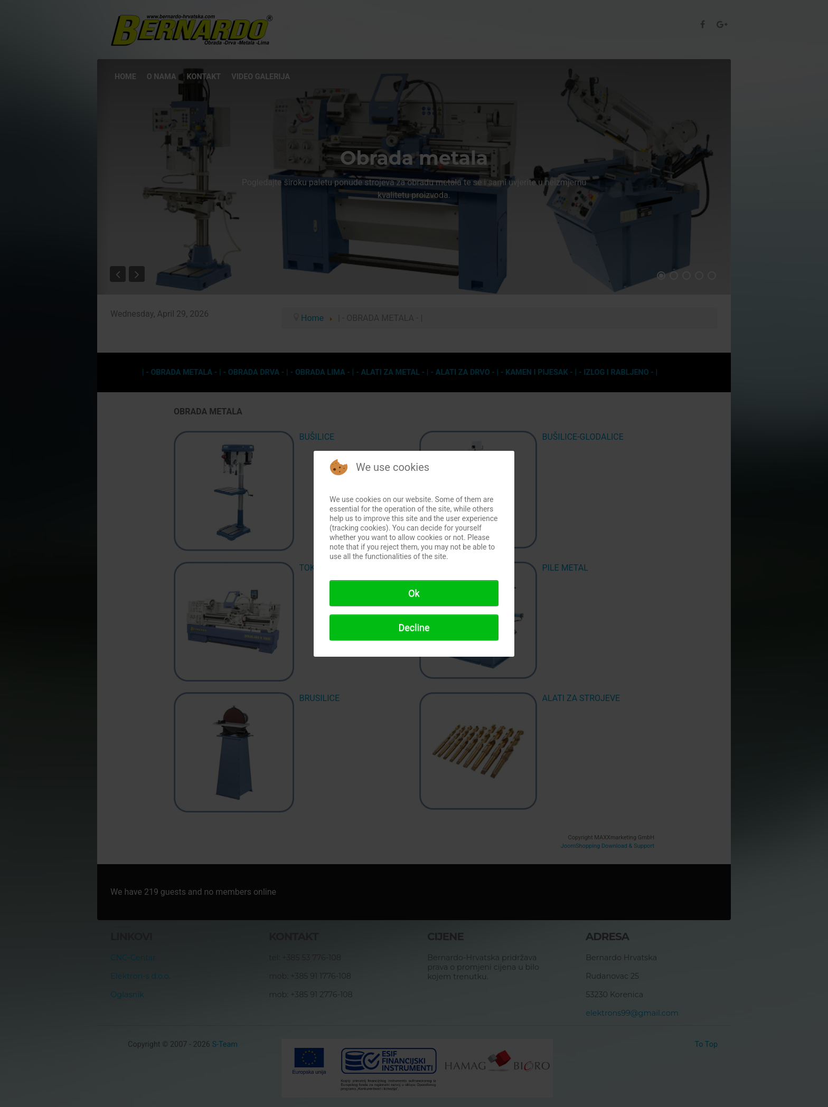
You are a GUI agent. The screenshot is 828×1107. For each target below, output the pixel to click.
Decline (413, 627)
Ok (414, 593)
